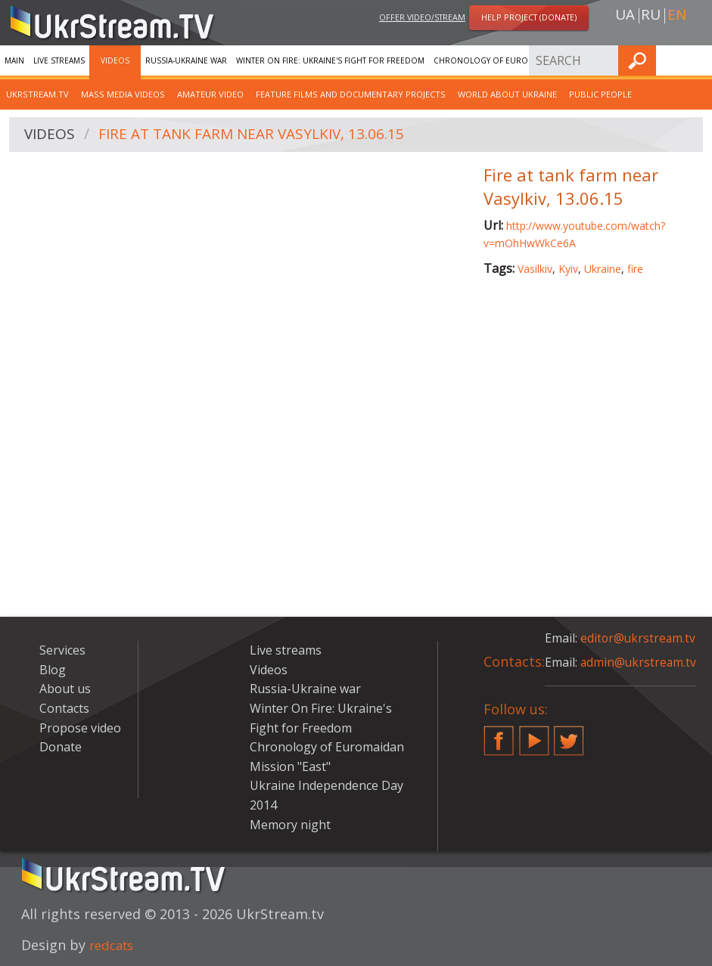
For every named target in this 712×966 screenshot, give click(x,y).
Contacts (64, 708)
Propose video (80, 728)
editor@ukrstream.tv (639, 638)
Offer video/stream (422, 17)
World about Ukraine (507, 94)
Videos (115, 60)
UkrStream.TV (37, 94)
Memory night (290, 824)
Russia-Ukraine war (186, 60)
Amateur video (210, 94)
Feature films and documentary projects (351, 94)
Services (585, 60)
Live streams (59, 60)
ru (651, 16)
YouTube (534, 734)
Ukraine (602, 269)
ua (625, 16)
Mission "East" (290, 766)
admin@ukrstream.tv (639, 662)
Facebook (498, 734)
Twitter (569, 734)
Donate (60, 746)
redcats (113, 945)
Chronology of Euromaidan (496, 60)
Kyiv (568, 269)
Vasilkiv (535, 269)
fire (635, 269)
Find (696, 60)
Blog (52, 669)
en (676, 16)
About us (65, 688)
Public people (600, 94)
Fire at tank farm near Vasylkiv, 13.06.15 (259, 135)
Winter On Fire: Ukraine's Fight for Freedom (330, 60)
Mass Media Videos (123, 94)
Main (14, 60)
